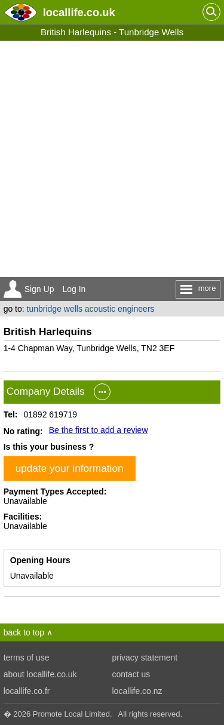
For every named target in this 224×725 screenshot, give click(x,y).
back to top (24, 632)
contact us (131, 674)
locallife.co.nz (137, 691)
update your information (70, 468)
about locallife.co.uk (40, 674)
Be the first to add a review (98, 430)
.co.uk (79, 12)
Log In (73, 289)
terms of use (27, 657)
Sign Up (39, 289)
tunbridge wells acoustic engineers (91, 309)
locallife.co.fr (27, 691)
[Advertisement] (112, 159)
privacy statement (145, 657)
